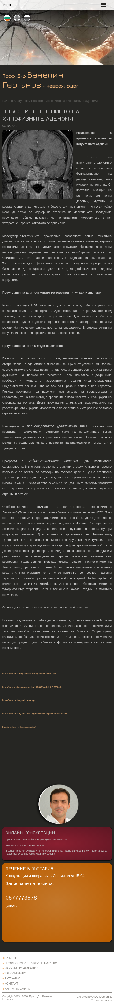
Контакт (11, 983)
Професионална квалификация (31, 963)
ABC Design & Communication (101, 998)
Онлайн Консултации (30, 832)
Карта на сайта (17, 988)
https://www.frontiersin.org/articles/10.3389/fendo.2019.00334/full (32, 687)
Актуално (22, 101)
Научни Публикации (21, 968)
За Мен (10, 958)
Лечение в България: (30, 868)
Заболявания (15, 973)
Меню (8, 5)
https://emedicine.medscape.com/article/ (19, 727)
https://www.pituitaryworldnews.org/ (18, 700)
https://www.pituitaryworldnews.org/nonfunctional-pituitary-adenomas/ (34, 713)
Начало (7, 101)
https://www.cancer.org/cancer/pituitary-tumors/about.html (29, 674)
